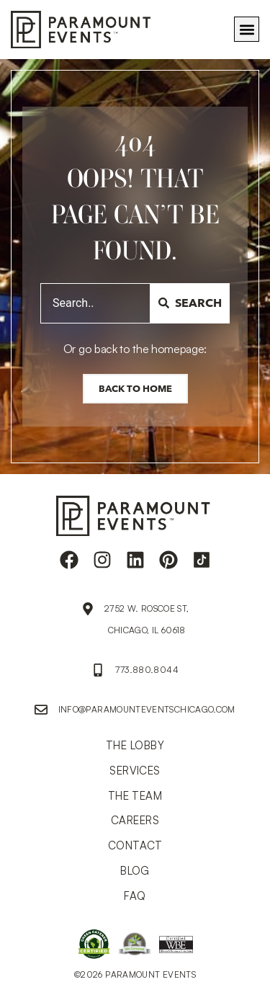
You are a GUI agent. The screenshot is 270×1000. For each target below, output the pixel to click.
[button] (246, 29)
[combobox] (95, 303)
